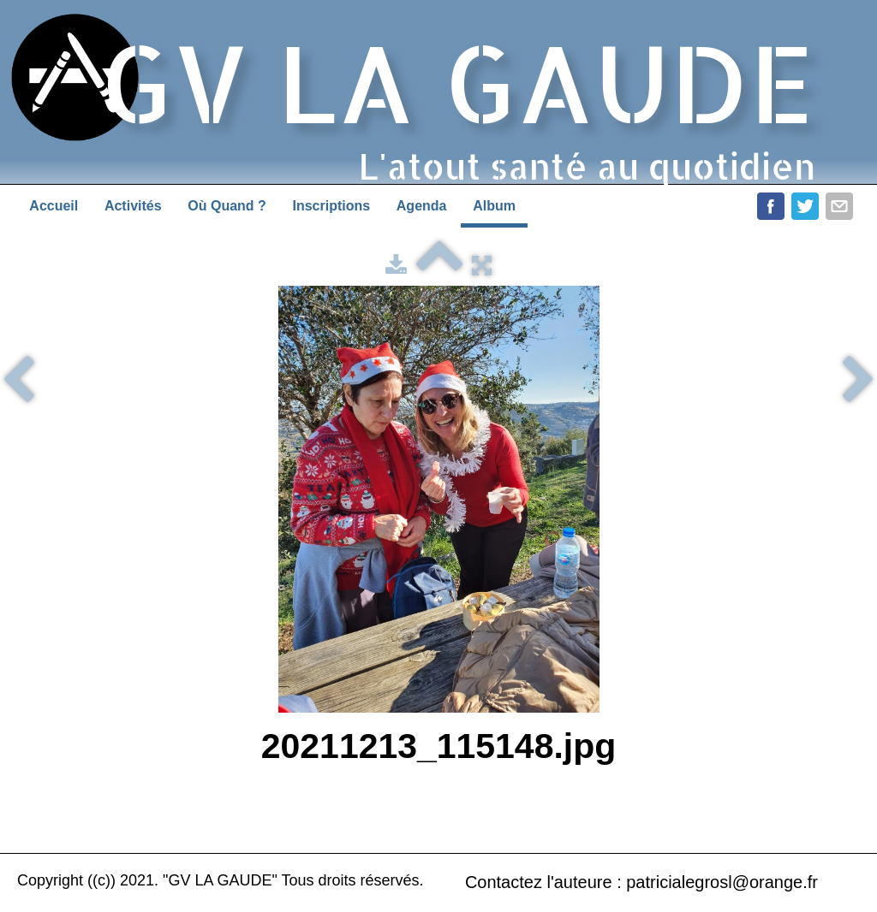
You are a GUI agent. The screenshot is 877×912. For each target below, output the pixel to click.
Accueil (53, 205)
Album (494, 205)
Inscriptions (331, 205)
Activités (133, 205)
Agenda (422, 205)
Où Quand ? (227, 205)
